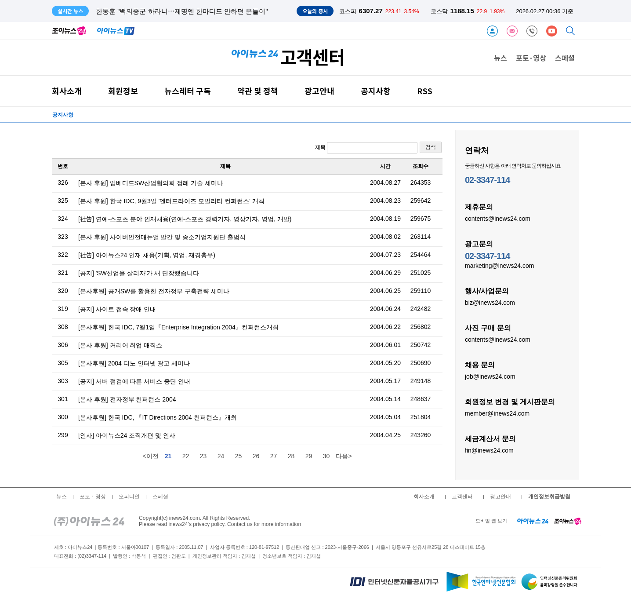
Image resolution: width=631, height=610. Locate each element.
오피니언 (129, 496)
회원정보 (123, 91)
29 (308, 456)
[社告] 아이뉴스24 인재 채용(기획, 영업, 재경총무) (146, 255)
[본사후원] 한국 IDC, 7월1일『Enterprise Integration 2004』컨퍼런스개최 (178, 327)
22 (185, 456)
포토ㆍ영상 (93, 496)
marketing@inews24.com (499, 265)
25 (238, 456)
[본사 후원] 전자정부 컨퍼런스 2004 (127, 399)
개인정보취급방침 (549, 496)
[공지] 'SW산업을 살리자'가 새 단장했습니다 (138, 273)
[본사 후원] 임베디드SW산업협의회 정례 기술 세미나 (150, 182)
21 (168, 456)
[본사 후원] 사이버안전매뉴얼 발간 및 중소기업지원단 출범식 (162, 237)
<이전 (150, 456)
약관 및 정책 (257, 91)
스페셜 (565, 57)
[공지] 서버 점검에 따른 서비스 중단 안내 (134, 381)
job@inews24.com (490, 376)
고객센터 (462, 496)
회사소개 (67, 91)
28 (291, 456)
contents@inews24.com (497, 218)
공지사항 (376, 91)
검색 (430, 147)
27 (273, 456)
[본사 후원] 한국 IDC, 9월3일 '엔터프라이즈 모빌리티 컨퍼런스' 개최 (171, 201)
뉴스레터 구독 (187, 91)
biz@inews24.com (490, 302)
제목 (366, 147)
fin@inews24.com (489, 449)
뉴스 (500, 57)
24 (221, 456)
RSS (424, 91)
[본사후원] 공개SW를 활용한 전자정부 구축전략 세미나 (153, 291)
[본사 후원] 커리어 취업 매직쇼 (120, 345)
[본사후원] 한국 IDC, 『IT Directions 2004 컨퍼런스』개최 (157, 417)
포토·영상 (531, 57)
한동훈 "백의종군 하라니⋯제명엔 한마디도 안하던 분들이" (182, 11)
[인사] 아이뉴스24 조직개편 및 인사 (126, 435)
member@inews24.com (497, 412)
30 (326, 456)
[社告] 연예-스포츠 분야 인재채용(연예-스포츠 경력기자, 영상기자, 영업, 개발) (184, 219)
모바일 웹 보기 (491, 520)
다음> (344, 456)
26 (256, 456)
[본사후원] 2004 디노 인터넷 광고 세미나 (134, 363)
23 (203, 456)
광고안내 (319, 91)
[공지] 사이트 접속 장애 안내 (117, 309)
